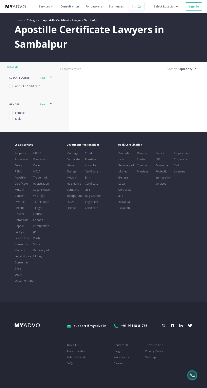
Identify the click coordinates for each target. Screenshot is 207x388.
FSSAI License (71, 205)
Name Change (71, 168)
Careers (119, 363)
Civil (176, 165)
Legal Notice (41, 189)
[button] (31, 77)
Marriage (143, 171)
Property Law (124, 156)
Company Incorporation (75, 193)
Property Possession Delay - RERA (22, 162)
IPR (157, 159)
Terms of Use (154, 345)
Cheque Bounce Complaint (21, 214)
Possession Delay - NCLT (40, 165)
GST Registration (93, 193)
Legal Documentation (23, 277)
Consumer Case (21, 265)
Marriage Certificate (73, 156)
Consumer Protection (162, 168)
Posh (36, 238)
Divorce (142, 153)
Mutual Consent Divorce (20, 196)
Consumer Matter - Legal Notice (23, 250)
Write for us (121, 357)
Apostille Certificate (21, 180)
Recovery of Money (126, 168)
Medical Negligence (74, 180)
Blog (117, 351)
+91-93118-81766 (130, 326)
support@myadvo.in (86, 326)
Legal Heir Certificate (91, 205)
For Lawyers (94, 6)
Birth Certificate (91, 180)
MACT (37, 153)
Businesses (116, 6)
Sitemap (150, 357)
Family (159, 153)
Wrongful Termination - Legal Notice (41, 205)
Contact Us (121, 345)
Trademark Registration (41, 180)
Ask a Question (76, 351)
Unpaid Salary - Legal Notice (23, 232)
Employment (182, 153)
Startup (141, 159)
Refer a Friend (76, 357)
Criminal (142, 165)
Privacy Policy (154, 351)
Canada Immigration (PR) (41, 226)
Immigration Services (163, 180)
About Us (73, 345)
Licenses (179, 171)
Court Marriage (91, 156)
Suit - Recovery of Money (41, 250)
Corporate (180, 159)
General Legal (123, 180)
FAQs (70, 363)
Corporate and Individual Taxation (125, 199)
